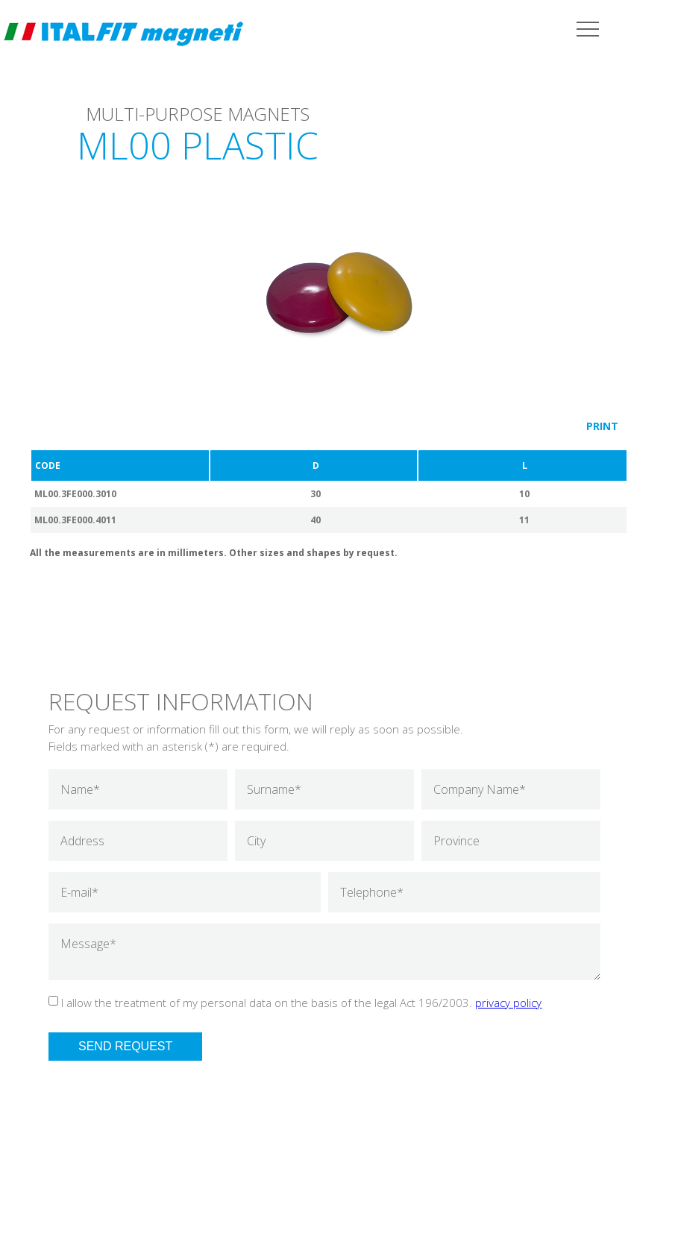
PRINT (602, 426)
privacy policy (508, 1002)
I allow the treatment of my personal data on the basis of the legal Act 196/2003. (301, 1002)
